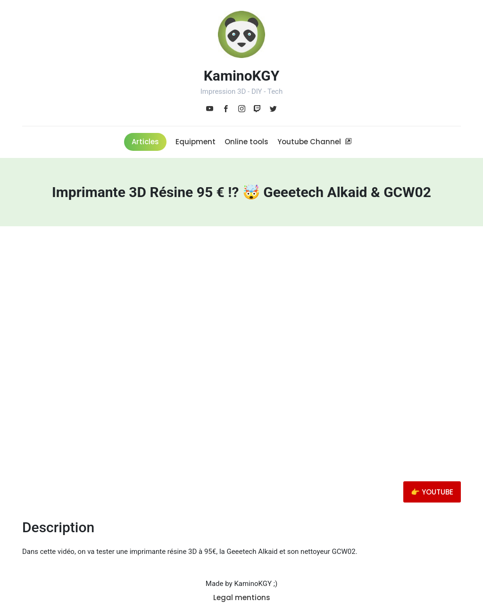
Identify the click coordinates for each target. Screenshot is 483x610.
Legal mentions (241, 597)
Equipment (195, 142)
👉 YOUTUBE (432, 492)
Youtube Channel (314, 142)
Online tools (246, 142)
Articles (145, 142)
